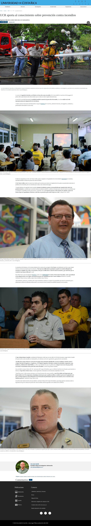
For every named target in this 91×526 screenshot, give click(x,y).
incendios (21, 476)
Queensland (64, 178)
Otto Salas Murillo (34, 464)
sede (36, 476)
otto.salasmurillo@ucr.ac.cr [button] (36, 467)
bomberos (25, 476)
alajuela (44, 476)
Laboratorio (45, 274)
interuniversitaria (40, 476)
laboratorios (48, 476)
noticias (5, 10)
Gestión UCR (11, 22)
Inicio (1, 10)
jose (51, 476)
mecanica (33, 476)
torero (54, 476)
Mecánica (34, 274)
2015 (9, 10)
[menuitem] (73, 4)
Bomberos (43, 103)
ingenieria (29, 476)
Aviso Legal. (31, 523)
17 (13, 10)
